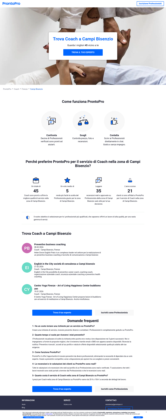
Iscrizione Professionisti (150, 3)
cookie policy (48, 414)
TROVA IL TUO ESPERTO (83, 52)
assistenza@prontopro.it (113, 404)
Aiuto (23, 404)
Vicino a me (68, 404)
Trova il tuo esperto (62, 312)
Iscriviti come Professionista (114, 312)
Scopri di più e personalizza (33, 417)
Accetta (138, 417)
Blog (23, 407)
